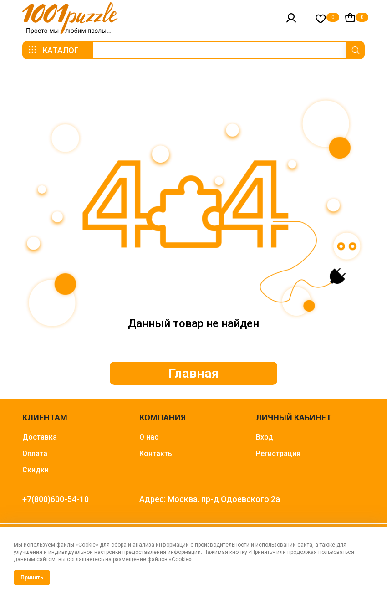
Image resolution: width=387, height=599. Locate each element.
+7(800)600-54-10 (55, 501)
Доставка (39, 439)
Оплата (34, 455)
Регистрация (278, 455)
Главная (193, 374)
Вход (264, 439)
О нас (148, 439)
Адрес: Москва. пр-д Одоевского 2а (209, 501)
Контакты (156, 455)
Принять (31, 577)
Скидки (35, 471)
